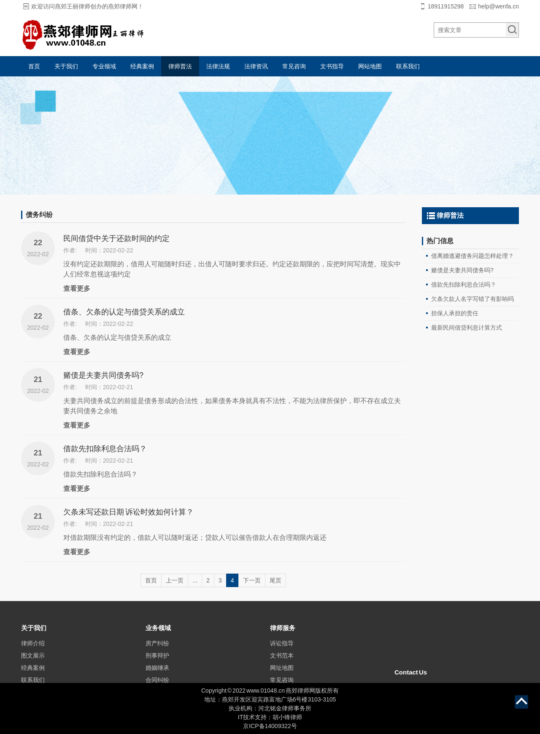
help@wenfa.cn (498, 6)
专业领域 (104, 66)
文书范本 (282, 676)
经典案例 (142, 66)
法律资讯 (256, 66)
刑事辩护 (157, 676)
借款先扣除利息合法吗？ (105, 448)
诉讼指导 (282, 664)
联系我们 (408, 66)
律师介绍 (33, 664)
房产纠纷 (157, 664)
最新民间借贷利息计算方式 (466, 327)
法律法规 (218, 66)
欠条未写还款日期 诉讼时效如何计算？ (128, 512)
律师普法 (180, 66)
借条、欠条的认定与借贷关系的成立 (124, 312)
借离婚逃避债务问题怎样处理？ (472, 255)
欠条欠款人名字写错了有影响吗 (472, 298)
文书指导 (332, 66)
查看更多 (76, 288)
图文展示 (33, 676)
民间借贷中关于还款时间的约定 (116, 238)
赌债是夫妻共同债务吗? (103, 375)
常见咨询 (294, 66)
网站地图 (370, 66)
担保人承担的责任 (454, 313)
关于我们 (66, 66)
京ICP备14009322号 (270, 726)
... (194, 580)
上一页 (175, 580)
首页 (34, 66)
